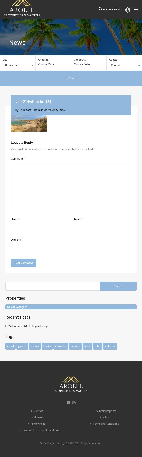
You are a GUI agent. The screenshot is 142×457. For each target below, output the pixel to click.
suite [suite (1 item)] (88, 346)
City (5, 59)
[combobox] (17, 66)
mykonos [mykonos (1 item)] (60, 346)
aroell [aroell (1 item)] (10, 346)
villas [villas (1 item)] (97, 346)
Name (15, 219)
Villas (106, 417)
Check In (43, 59)
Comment (18, 158)
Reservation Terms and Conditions (38, 430)
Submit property (106, 411)
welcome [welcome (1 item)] (110, 346)
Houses (38, 417)
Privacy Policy (38, 423)
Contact (38, 411)
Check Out (80, 59)
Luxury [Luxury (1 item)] (47, 346)
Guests (113, 59)
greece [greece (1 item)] (22, 346)
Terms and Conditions (106, 423)
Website (16, 239)
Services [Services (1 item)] (75, 346)
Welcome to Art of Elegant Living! (28, 326)
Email (78, 219)
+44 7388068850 (112, 9)
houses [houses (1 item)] (35, 346)
